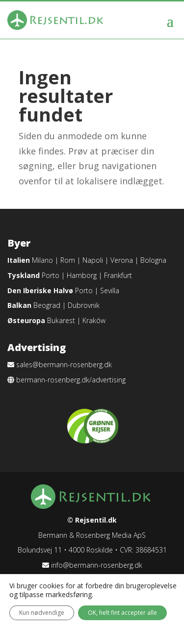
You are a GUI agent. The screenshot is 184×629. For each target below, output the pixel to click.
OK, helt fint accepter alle (122, 612)
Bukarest (61, 320)
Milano (42, 260)
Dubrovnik (84, 305)
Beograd (46, 305)
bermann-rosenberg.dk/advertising (71, 379)
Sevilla (109, 290)
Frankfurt (118, 275)
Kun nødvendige (41, 612)
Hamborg (82, 275)
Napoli (92, 260)
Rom (67, 260)
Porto (50, 275)
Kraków (93, 320)
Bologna (153, 260)
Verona (121, 260)
